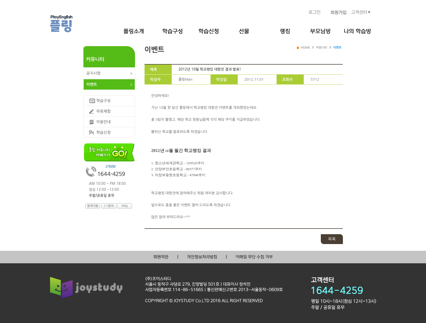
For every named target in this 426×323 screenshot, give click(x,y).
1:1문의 (109, 205)
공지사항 (93, 73)
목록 (332, 239)
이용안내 (103, 122)
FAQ (125, 205)
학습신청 (103, 132)
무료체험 (103, 111)
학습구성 (103, 101)
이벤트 (91, 84)
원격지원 (92, 205)
